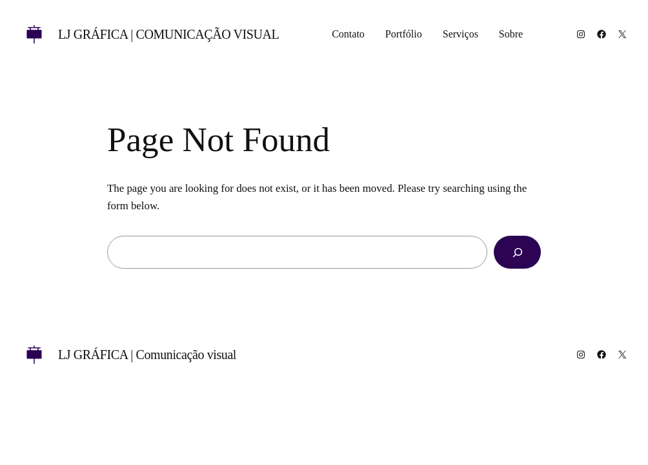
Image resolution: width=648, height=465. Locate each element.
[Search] (517, 252)
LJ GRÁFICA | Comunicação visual (168, 34)
